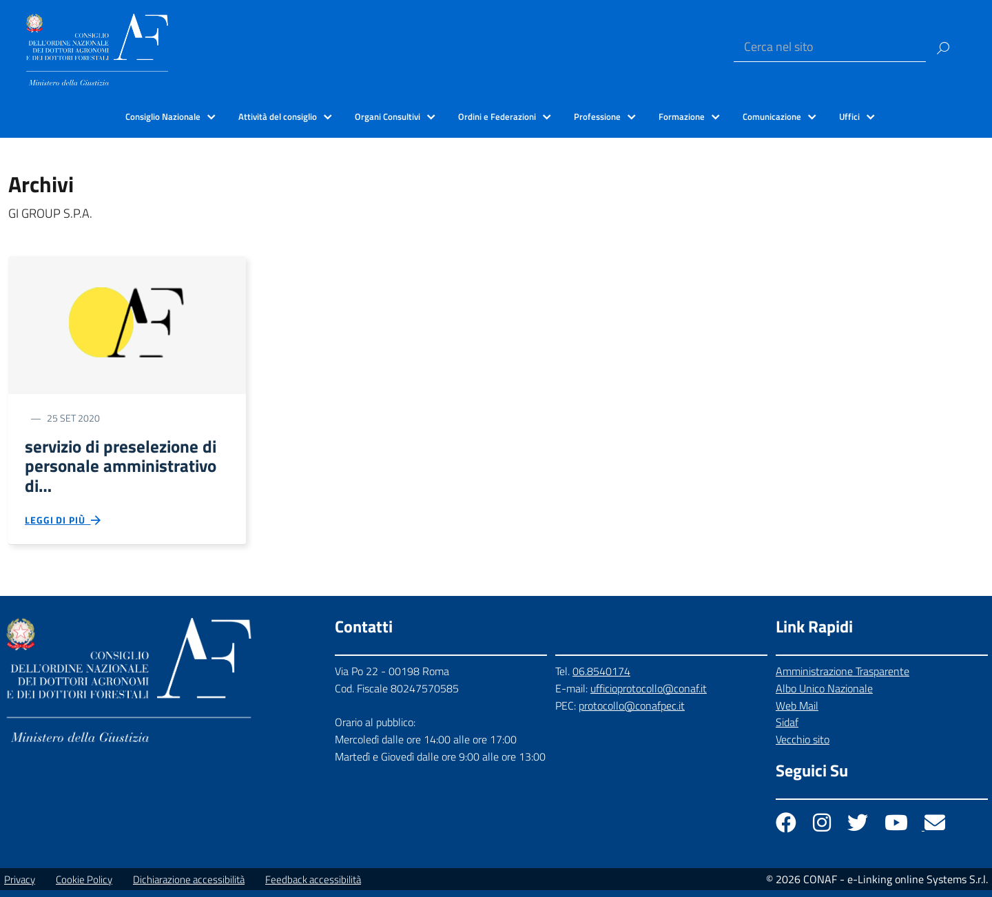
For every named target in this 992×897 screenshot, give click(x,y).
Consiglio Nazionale (162, 116)
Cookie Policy (84, 886)
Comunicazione (772, 116)
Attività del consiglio (277, 116)
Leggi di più (63, 526)
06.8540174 (601, 678)
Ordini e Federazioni (497, 116)
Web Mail (797, 711)
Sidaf (787, 729)
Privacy (19, 886)
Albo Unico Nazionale (824, 695)
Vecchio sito (802, 746)
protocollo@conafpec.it (632, 711)
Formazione (682, 116)
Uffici (849, 116)
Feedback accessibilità (313, 886)
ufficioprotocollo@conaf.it (648, 695)
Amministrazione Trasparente (842, 678)
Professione (597, 116)
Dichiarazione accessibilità (189, 886)
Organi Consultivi (387, 116)
